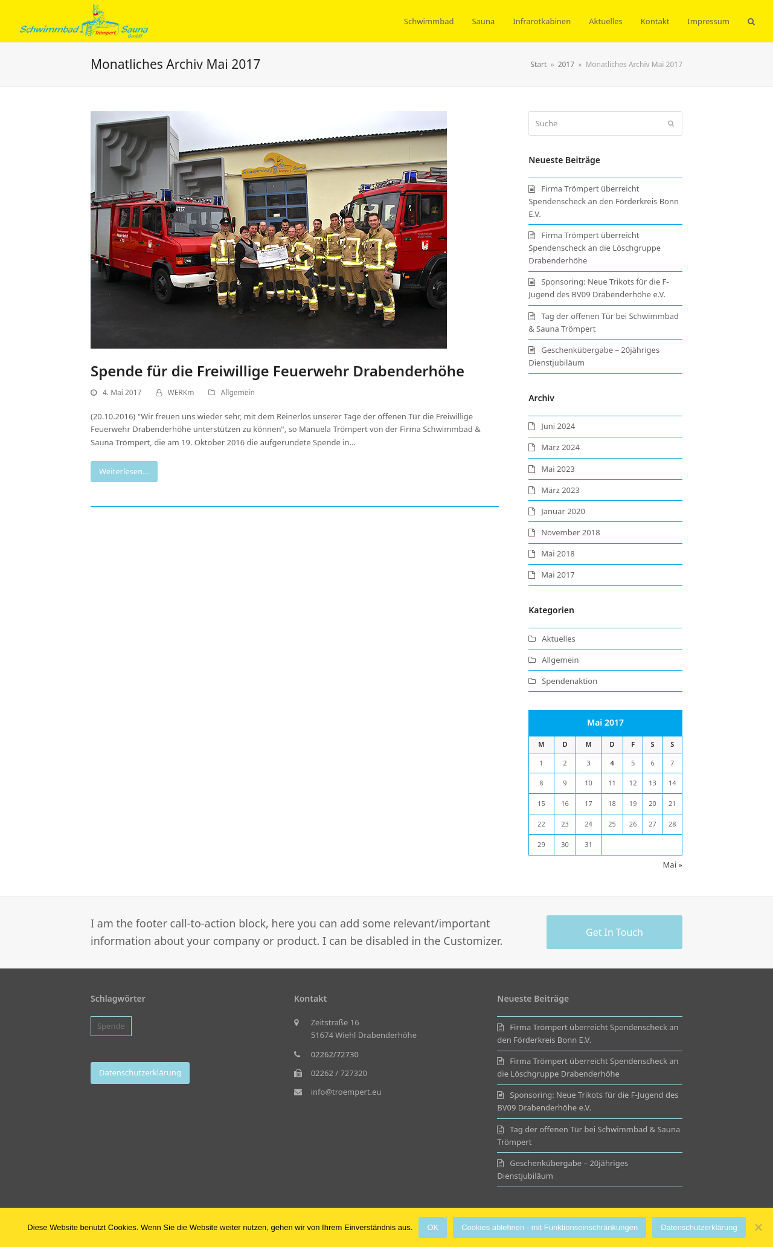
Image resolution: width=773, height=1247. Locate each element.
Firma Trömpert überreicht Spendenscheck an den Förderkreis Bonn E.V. (603, 201)
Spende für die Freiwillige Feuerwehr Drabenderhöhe (277, 371)
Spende (111, 1025)
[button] (751, 21)
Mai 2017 (558, 574)
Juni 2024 (558, 425)
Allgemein (238, 392)
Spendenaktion (569, 680)
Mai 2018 (558, 553)
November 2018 (570, 532)
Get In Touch (614, 932)
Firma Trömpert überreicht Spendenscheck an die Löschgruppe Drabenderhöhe (594, 248)
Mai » (672, 864)
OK (432, 1227)
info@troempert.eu (346, 1091)
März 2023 (560, 490)
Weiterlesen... (124, 471)
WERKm (181, 392)
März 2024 (560, 447)
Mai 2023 (558, 468)
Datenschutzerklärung (699, 1227)
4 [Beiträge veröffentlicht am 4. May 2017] (612, 762)
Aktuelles (559, 638)
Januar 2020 (563, 511)
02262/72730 (335, 1054)
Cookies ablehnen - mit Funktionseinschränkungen (549, 1227)
